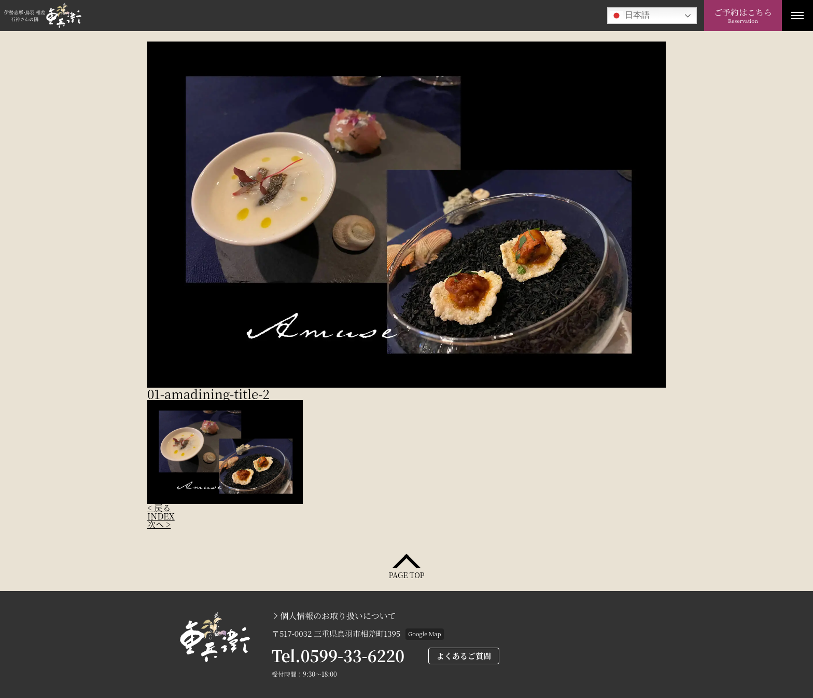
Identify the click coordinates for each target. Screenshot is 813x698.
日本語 (630, 15)
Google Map (424, 633)
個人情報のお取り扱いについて (338, 616)
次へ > (159, 524)
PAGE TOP (406, 574)
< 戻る (159, 508)
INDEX (161, 516)
